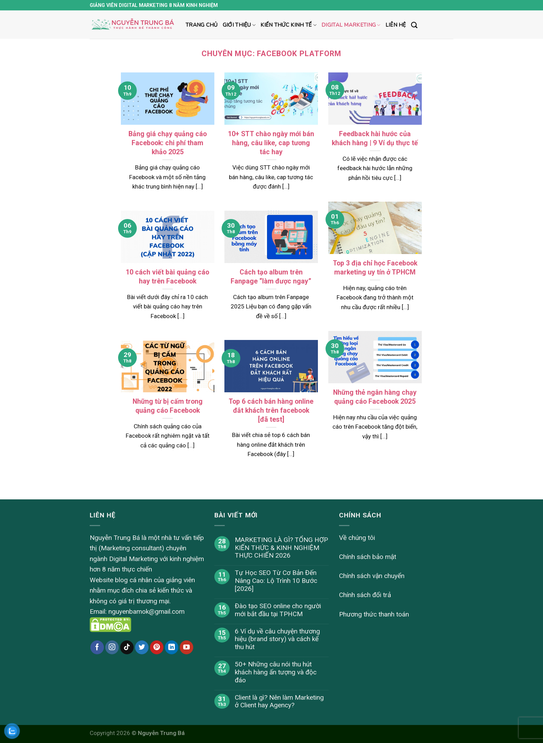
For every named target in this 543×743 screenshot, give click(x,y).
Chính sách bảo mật (367, 557)
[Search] (414, 25)
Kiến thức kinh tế (288, 24)
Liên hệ (395, 24)
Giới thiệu (239, 24)
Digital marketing (351, 24)
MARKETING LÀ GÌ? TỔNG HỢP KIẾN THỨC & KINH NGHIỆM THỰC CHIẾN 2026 (281, 548)
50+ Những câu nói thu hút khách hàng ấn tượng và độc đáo (276, 672)
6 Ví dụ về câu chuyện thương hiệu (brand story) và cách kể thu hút (277, 639)
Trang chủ (202, 24)
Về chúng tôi (357, 538)
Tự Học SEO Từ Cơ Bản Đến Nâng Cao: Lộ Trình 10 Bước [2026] (276, 581)
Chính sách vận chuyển (371, 576)
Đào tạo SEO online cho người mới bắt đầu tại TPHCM (278, 610)
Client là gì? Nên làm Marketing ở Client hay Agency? (279, 701)
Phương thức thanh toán (374, 614)
